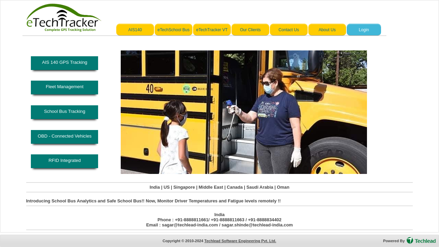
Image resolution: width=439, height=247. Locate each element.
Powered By (394, 241)
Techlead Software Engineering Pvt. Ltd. (240, 241)
